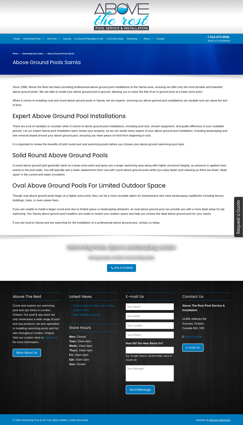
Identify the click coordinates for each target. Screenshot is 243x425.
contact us (51, 337)
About (149, 39)
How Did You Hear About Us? (144, 343)
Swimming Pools (34, 39)
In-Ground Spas (115, 38)
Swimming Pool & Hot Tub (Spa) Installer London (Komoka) (55, 419)
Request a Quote (238, 217)
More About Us (26, 353)
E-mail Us (193, 348)
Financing (134, 39)
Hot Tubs (54, 39)
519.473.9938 (218, 37)
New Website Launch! (87, 314)
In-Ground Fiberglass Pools (89, 38)
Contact (160, 38)
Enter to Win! (81, 310)
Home (17, 38)
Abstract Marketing (219, 419)
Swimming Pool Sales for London (94, 305)
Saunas (67, 38)
